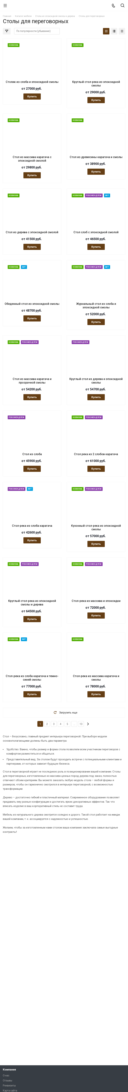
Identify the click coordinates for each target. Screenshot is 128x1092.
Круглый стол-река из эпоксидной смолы (96, 83)
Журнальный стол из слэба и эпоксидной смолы (96, 305)
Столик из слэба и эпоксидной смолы (32, 82)
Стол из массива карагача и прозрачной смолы (32, 380)
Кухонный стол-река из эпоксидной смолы (96, 527)
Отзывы (7, 1080)
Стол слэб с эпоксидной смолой (96, 232)
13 (81, 724)
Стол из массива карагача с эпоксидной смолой (32, 158)
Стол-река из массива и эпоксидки (96, 601)
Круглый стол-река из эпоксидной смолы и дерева (32, 602)
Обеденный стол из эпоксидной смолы (32, 304)
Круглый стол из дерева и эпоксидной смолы (96, 380)
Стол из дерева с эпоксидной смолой (32, 232)
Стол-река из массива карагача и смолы (96, 677)
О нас (6, 1075)
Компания (9, 1069)
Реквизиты (9, 1085)
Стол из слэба (32, 454)
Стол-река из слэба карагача (32, 525)
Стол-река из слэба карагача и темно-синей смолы (32, 677)
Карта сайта (10, 1090)
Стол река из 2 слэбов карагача (96, 454)
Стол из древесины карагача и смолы (96, 157)
